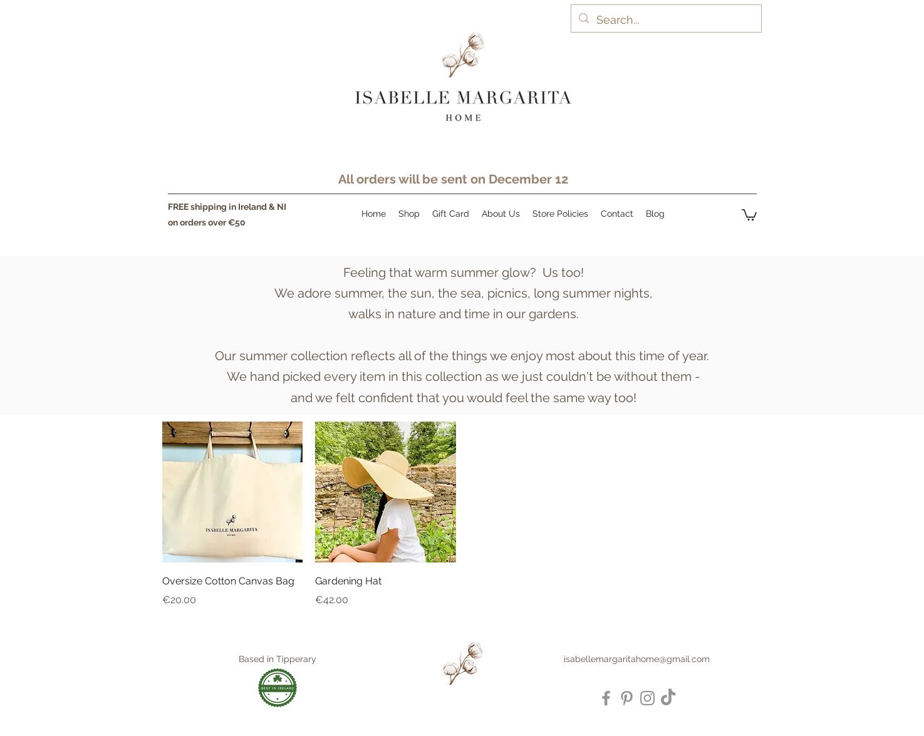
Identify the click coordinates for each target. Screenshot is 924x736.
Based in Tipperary (277, 659)
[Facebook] (606, 698)
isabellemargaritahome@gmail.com (637, 659)
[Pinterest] (626, 698)
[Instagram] (647, 698)
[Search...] (665, 20)
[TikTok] (668, 698)
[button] (749, 214)
